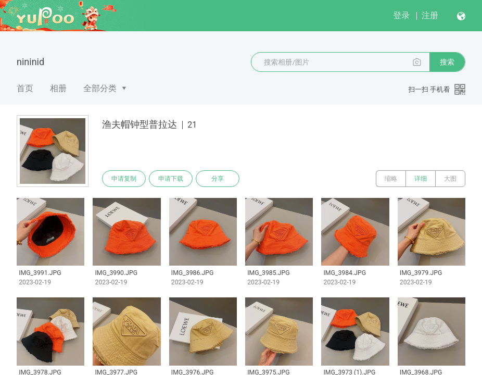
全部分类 (100, 88)
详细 (420, 178)
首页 (25, 88)
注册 (430, 15)
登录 (401, 15)
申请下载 (170, 178)
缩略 (391, 178)
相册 (58, 88)
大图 (450, 178)
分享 (217, 178)
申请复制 (123, 178)
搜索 (447, 62)
